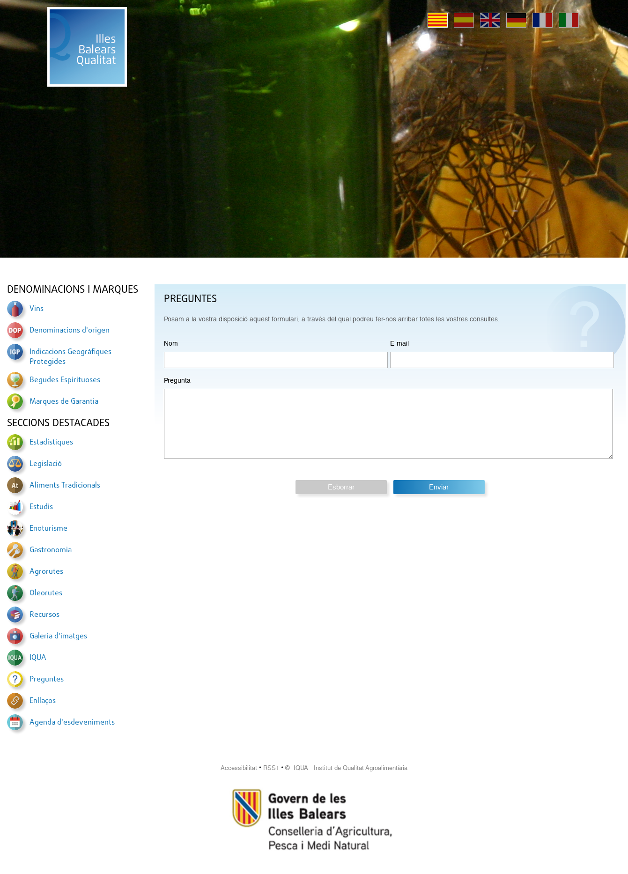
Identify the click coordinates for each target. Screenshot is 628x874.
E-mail (399, 343)
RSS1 (271, 767)
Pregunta (177, 380)
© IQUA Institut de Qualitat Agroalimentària (346, 767)
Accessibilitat (239, 767)
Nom (171, 343)
